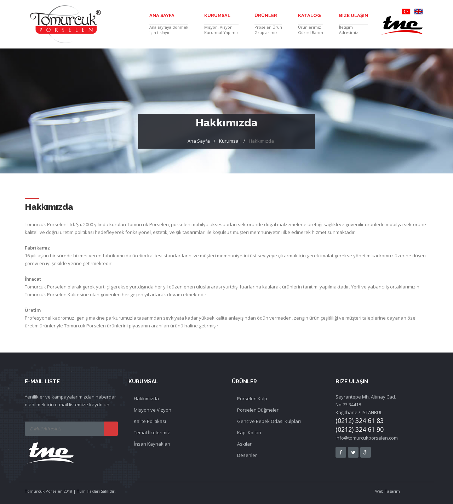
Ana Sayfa (161, 15)
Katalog (309, 15)
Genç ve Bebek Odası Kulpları (269, 421)
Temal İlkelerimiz (152, 432)
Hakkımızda (146, 398)
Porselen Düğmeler (258, 410)
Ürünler (265, 15)
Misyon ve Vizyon (152, 410)
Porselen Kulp (252, 398)
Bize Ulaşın (353, 15)
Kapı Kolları (249, 432)
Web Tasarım (387, 491)
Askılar (244, 444)
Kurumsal (217, 15)
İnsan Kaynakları (152, 444)
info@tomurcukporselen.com (367, 438)
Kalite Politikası (150, 421)
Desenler (247, 455)
